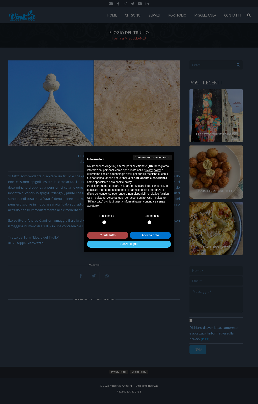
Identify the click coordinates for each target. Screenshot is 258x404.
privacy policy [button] (152, 170)
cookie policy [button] (124, 182)
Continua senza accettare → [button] (152, 157)
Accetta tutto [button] (150, 235)
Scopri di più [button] (129, 244)
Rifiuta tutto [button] (108, 235)
